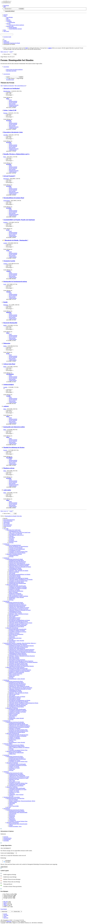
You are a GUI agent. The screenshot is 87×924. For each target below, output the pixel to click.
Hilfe (4, 6)
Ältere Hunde (12, 573)
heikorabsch (6, 178)
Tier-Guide (5, 528)
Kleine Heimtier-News (14, 675)
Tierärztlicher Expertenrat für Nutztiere (15, 809)
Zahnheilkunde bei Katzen (15, 611)
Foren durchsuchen (7, 524)
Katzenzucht (12, 636)
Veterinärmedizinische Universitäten (11, 797)
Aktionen (8, 23)
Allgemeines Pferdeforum (12, 708)
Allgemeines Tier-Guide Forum (13, 529)
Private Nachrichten (7, 521)
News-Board (12, 537)
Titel (2, 85)
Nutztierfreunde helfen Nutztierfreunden (18, 812)
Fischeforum (6, 755)
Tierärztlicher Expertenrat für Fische (14, 756)
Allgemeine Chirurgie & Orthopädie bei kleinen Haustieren (22, 652)
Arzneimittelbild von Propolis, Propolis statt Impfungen (19, 219)
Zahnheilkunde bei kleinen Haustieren (17, 653)
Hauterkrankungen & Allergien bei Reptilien (19, 727)
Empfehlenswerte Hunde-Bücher (16, 560)
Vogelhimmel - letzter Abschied (16, 794)
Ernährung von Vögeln (14, 792)
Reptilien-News (12, 739)
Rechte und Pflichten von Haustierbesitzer (18, 546)
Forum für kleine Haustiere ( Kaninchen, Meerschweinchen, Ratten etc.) (19, 643)
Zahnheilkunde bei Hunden (15, 568)
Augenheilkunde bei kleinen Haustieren (18, 654)
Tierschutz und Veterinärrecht (15, 547)
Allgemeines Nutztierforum (12, 822)
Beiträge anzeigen (13, 101)
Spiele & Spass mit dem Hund (16, 594)
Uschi (4, 284)
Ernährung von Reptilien (14, 738)
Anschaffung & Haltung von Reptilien (17, 736)
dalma (4, 409)
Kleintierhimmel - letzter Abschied (17, 678)
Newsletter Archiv (13, 541)
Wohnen (11, 804)
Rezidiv (5, 302)
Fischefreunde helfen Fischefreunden (17, 759)
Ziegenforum (12, 816)
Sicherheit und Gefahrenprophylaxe (17, 563)
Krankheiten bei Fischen (14, 760)
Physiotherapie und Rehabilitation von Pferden (19, 700)
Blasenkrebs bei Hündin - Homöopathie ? (16, 240)
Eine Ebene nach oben (11, 70)
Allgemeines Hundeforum (12, 584)
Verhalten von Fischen (14, 766)
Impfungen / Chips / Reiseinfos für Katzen (18, 613)
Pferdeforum (6, 680)
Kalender (8, 19)
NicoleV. (5, 450)
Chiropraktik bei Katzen (14, 619)
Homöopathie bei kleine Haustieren (17, 659)
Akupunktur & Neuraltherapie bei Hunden (18, 578)
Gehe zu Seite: (8, 54)
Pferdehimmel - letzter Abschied (16, 718)
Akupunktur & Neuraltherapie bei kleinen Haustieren (21, 661)
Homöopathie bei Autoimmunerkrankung (15, 281)
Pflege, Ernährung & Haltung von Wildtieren (19, 747)
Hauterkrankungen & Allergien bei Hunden (19, 565)
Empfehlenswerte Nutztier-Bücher (17, 811)
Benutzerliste (12, 22)
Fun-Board (11, 540)
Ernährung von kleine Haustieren (16, 672)
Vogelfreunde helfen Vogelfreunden (17, 775)
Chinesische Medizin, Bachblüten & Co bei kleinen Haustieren (23, 662)
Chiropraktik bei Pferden (14, 699)
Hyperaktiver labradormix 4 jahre (13, 132)
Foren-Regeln (4, 909)
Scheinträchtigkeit (8, 384)
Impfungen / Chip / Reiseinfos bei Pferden (18, 692)
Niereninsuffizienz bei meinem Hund (13, 198)
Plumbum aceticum (8, 468)
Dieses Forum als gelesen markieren (14, 69)
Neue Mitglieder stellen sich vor (16, 535)
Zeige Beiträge (19, 78)
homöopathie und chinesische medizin (14, 427)
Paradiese (5, 222)
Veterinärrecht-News (13, 555)
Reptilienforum (6, 720)
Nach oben (19, 516)
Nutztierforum (6, 808)
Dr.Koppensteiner (7, 838)
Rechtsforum (6, 543)
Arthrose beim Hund (9, 364)
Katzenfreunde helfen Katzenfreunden (17, 605)
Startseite (5, 14)
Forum (4, 16)
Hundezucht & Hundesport (15, 593)
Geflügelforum (12, 820)
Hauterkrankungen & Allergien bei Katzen (18, 608)
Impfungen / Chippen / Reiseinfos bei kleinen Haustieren (22, 655)
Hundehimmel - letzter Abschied (16, 597)
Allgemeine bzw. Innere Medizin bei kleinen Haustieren (21, 649)
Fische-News (12, 769)
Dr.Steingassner (6, 839)
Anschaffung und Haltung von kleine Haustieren (20, 669)
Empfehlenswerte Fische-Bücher (16, 757)
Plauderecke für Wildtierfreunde (16, 752)
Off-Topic (11, 542)
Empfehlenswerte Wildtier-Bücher (17, 746)
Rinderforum (12, 815)
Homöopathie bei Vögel (14, 781)
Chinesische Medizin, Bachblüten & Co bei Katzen (20, 622)
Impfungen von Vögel (14, 779)
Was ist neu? (6, 31)
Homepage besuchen (13, 105)
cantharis (6, 406)
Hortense (5, 113)
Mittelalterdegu (6, 91)
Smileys (5, 902)
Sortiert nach (3, 853)
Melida (5, 325)
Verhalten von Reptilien (14, 737)
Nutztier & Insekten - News (15, 826)
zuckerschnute (6, 200)
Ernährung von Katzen (14, 633)
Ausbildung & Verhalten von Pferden (17, 711)
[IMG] (4, 904)
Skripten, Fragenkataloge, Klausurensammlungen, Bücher (22, 801)
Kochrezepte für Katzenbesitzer (16, 634)
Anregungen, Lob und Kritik (15, 533)
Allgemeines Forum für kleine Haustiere (15, 667)
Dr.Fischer (5, 836)
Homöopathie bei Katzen (14, 617)
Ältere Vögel (12, 780)
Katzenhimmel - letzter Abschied (16, 640)
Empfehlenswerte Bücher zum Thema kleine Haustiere (21, 645)
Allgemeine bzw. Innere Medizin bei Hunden (19, 564)
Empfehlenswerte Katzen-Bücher (16, 603)
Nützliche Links (9, 26)
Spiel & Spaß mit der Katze (15, 638)
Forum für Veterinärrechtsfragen (13, 545)
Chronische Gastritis (9, 261)
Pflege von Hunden (13, 592)
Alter (2, 848)
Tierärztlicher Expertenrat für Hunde (11, 43)
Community (9, 21)
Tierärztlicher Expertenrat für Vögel (14, 773)
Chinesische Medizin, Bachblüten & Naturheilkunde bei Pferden (23, 703)
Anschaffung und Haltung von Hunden (18, 588)
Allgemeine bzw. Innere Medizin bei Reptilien (19, 725)
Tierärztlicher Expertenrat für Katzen (14, 602)
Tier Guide (5, 915)
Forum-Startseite (7, 526)
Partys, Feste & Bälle (14, 806)
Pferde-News (12, 717)
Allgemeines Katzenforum (12, 627)
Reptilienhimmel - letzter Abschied (17, 742)
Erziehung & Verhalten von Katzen (17, 630)
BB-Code (5, 901)
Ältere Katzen (12, 616)
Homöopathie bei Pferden (15, 697)
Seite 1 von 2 (3, 51)
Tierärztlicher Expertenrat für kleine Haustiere (16, 644)
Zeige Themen (11, 78)
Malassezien (6, 343)
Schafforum (11, 817)
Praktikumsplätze (13, 802)
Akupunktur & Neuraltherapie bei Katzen (18, 621)
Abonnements (6, 522)
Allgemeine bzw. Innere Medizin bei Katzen (19, 607)
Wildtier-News (12, 753)
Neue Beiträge (9, 17)
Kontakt (5, 914)
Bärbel (4, 366)
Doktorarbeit (12, 803)
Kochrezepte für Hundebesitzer (16, 591)
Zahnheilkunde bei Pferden (15, 690)
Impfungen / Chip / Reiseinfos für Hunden (18, 570)
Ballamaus (5, 304)
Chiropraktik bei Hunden (14, 575)
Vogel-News (12, 793)
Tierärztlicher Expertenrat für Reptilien (15, 722)
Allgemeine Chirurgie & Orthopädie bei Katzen (20, 610)
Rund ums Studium (13, 799)
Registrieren (6, 5)
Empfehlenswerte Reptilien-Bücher (17, 723)
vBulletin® (8, 921)
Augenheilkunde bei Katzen (15, 612)
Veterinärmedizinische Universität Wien (15, 798)
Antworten (11, 85)
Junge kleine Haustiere (14, 657)
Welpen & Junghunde (14, 571)
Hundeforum (6, 41)
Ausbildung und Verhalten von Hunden (18, 587)
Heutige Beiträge (13, 27)
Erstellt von (6, 85)
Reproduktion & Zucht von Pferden (17, 696)
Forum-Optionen (6, 66)
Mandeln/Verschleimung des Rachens (14, 447)
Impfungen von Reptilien (14, 728)
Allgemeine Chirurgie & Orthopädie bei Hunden (20, 566)
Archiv (4, 916)
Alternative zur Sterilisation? (11, 88)
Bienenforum (12, 818)
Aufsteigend (7, 860)
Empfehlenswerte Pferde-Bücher (16, 682)
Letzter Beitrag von (21, 85)
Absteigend (7, 861)
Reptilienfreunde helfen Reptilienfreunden (18, 724)
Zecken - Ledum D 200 (9, 110)
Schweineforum (12, 813)
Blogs (4, 30)
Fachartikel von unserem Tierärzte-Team (18, 580)
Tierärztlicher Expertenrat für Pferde (14, 681)
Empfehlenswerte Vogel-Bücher (16, 774)
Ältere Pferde (12, 695)
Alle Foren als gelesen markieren (16, 25)
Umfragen (11, 536)
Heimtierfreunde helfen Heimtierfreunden (18, 647)
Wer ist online (6, 523)
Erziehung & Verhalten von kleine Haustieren (19, 671)
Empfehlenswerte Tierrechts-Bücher (17, 552)
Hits (16, 85)
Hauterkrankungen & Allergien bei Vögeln (18, 778)
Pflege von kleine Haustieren (15, 673)
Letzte (11, 51)
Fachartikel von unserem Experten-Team (18, 551)
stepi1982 (5, 134)
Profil (10, 100)
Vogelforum (6, 771)
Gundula (5, 387)
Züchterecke (12, 676)
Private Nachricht (13, 102)
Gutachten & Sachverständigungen (17, 549)
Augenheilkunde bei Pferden (15, 691)
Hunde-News (12, 598)
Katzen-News (12, 641)
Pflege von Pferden (13, 714)
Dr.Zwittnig (6, 840)
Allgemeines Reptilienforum (12, 733)
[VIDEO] (5, 905)
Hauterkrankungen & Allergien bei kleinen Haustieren (21, 650)
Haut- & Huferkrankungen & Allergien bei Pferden (20, 687)
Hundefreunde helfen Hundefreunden (17, 561)
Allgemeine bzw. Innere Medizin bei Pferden (19, 686)
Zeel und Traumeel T (9, 176)
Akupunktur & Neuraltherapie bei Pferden (18, 701)
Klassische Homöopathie (10, 322)
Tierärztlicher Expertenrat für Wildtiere (15, 745)
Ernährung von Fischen (14, 767)
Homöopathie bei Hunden (15, 577)
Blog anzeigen (12, 103)
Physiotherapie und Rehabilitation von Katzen (19, 620)
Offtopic (11, 825)
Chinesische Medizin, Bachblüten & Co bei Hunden (21, 579)
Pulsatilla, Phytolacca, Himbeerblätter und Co (16, 154)
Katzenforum (6, 601)
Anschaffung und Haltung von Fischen (18, 765)
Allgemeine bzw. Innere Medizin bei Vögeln (19, 776)
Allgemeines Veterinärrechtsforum (14, 554)
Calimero (5, 263)
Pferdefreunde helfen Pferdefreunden (17, 683)
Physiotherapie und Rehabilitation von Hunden (19, 574)
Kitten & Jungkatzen (13, 615)
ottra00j (5, 243)
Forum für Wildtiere (7, 743)
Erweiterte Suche (7, 36)
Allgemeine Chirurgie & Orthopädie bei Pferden (20, 689)
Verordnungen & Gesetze (14, 550)
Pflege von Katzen (13, 635)
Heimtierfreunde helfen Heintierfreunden (18, 668)
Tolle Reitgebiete (13, 715)
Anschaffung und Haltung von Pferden (18, 710)
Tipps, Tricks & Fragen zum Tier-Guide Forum (19, 532)
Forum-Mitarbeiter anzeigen (15, 28)
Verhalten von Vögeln (14, 790)
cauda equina (7, 490)
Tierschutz (11, 538)
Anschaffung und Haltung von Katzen (17, 631)
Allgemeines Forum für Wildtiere (13, 751)
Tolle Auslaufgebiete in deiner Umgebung (18, 596)
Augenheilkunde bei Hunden (15, 569)
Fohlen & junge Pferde (14, 694)
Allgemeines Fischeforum (12, 762)
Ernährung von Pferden (14, 713)
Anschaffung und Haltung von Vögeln (17, 789)
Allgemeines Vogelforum (12, 787)
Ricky (4, 156)
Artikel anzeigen (13, 106)
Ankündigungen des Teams (15, 531)
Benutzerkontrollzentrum (9, 519)
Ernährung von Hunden (14, 589)
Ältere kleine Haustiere (14, 658)
